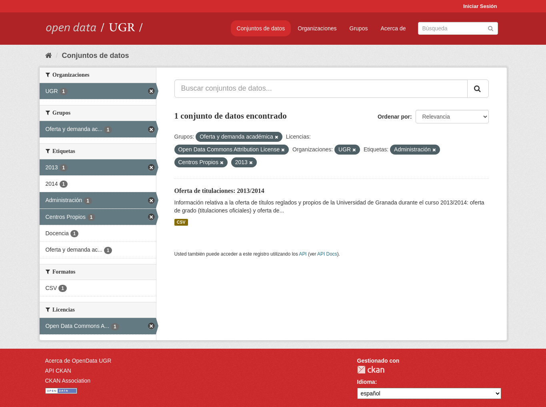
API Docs (327, 254)
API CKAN (58, 370)
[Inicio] (48, 56)
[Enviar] (490, 27)
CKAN (370, 369)
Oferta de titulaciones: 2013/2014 (219, 190)
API (302, 254)
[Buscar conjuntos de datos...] (321, 88)
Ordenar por (394, 116)
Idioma (366, 382)
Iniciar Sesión (480, 6)
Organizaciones (317, 28)
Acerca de (393, 28)
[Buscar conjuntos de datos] (458, 28)
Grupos (359, 28)
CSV (181, 222)
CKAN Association (68, 380)
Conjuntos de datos (261, 28)
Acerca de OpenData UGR (78, 360)
